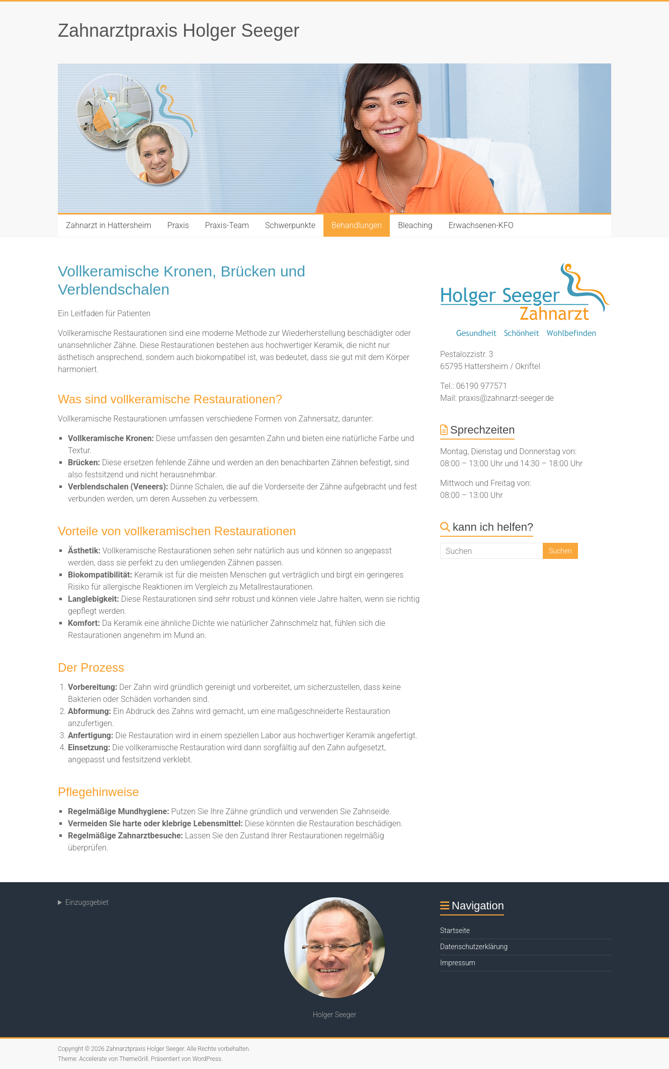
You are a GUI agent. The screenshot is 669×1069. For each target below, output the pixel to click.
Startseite (455, 931)
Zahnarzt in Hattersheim (108, 225)
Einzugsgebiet (87, 902)
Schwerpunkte (290, 225)
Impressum (457, 963)
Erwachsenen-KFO (481, 225)
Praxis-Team (227, 225)
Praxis (178, 225)
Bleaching (415, 225)
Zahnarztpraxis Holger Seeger (178, 30)
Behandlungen (356, 225)
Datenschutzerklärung (474, 947)
